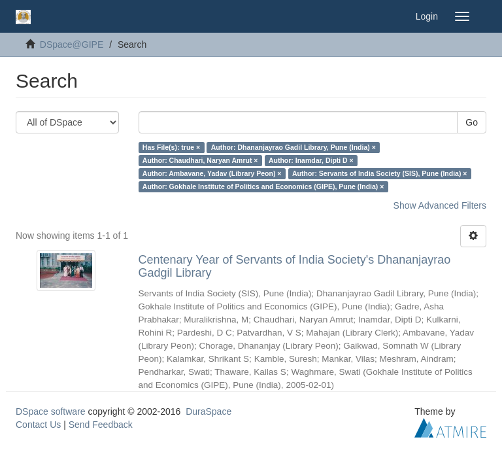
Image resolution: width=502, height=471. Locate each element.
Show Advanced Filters (439, 205)
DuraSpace (208, 411)
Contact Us (38, 424)
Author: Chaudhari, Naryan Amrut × (200, 160)
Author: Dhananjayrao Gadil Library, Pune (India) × (293, 147)
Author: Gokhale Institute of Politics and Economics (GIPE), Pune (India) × (263, 186)
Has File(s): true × (171, 147)
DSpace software (51, 411)
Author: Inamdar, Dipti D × (311, 160)
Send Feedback (101, 424)
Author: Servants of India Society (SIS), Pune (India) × (379, 173)
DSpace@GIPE (71, 44)
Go (471, 122)
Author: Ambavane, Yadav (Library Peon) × (212, 173)
